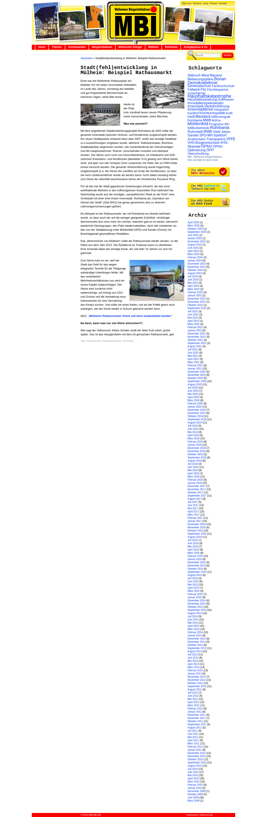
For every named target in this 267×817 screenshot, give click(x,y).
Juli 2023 (193, 276)
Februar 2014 (195, 632)
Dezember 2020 (197, 371)
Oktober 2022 (195, 305)
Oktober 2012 (195, 683)
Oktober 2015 (195, 568)
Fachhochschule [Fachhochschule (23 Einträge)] (223, 86)
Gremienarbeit (76, 47)
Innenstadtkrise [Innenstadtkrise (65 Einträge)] (200, 109)
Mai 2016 (193, 546)
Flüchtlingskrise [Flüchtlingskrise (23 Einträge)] (217, 89)
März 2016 (194, 552)
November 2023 (197, 266)
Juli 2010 (193, 768)
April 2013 (193, 664)
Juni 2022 (193, 314)
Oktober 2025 (195, 228)
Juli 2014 (193, 616)
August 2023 (195, 273)
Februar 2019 (195, 441)
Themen (57, 47)
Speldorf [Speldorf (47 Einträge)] (220, 135)
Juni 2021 (193, 352)
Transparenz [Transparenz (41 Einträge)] (216, 139)
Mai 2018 (193, 470)
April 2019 (193, 435)
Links (205, 3)
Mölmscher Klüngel (130, 47)
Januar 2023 (195, 295)
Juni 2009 (193, 797)
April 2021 (193, 359)
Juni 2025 (193, 235)
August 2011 (195, 727)
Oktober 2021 (195, 339)
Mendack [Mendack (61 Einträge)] (202, 116)
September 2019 (197, 419)
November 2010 (197, 756)
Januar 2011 (195, 749)
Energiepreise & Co (195, 47)
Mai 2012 (193, 699)
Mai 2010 (193, 775)
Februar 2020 (195, 403)
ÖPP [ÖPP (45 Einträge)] (210, 150)
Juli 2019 (193, 425)
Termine (197, 3)
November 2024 (197, 241)
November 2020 (197, 374)
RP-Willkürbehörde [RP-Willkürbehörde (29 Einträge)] (209, 126)
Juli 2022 (193, 311)
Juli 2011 (193, 730)
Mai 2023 (193, 282)
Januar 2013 (195, 673)
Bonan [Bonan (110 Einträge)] (220, 78)
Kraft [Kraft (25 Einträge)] (229, 113)
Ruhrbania (171, 47)
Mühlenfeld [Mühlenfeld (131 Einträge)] (198, 123)
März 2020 (194, 400)
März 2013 (194, 667)
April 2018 (193, 473)
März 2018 (194, 476)
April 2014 (193, 625)
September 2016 (197, 533)
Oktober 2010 (195, 759)
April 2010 (193, 778)
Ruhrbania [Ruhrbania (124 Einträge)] (219, 127)
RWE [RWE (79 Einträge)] (208, 131)
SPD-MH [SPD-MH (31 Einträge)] (206, 135)
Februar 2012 (195, 708)
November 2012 (197, 679)
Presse (213, 3)
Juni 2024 (193, 247)
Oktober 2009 (195, 794)
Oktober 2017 (195, 492)
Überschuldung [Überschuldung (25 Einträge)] (198, 153)
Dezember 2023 (197, 263)
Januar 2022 (195, 330)
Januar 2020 (195, 406)
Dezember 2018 (197, 448)
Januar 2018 (195, 482)
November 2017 (197, 489)
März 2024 (194, 254)
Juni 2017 (193, 505)
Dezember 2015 (197, 562)
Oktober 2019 (195, 416)
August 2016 (195, 536)
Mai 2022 (193, 317)
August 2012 (195, 689)
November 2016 (197, 527)
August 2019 (195, 422)
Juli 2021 (193, 349)
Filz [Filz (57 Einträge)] (203, 89)
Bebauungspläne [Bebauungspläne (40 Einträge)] (200, 79)
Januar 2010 (195, 787)
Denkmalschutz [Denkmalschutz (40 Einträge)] (199, 86)
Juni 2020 (193, 390)
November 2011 (197, 718)
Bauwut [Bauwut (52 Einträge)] (216, 75)
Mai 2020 (193, 394)
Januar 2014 (195, 635)
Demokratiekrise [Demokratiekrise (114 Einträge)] (202, 82)
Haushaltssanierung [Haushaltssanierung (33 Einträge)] (202, 99)
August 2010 (195, 765)
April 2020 (193, 397)
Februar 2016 (195, 556)
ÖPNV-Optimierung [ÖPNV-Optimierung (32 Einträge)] (205, 148)
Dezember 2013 (197, 638)
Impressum (192, 815)
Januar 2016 (195, 559)
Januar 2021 (195, 368)
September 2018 (197, 457)
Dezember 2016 (197, 524)
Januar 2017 (195, 521)
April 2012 (193, 702)
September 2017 (197, 495)
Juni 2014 (193, 619)
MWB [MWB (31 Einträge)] (207, 120)
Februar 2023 (195, 292)
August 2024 (195, 244)
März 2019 (194, 438)
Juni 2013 (193, 657)
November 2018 (197, 451)
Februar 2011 (195, 746)
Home (41, 47)
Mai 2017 (193, 508)
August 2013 (195, 651)
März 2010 (194, 781)
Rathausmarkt (94, 341)
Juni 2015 (193, 581)
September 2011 (197, 724)
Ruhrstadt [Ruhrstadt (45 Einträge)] (195, 132)
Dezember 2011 (197, 714)
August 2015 (195, 575)
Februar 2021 (195, 365)
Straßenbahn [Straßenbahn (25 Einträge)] (197, 139)
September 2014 (197, 610)
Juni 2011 (193, 733)
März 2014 (194, 629)
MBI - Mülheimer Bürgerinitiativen (205, 156)
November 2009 (197, 791)
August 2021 (195, 346)
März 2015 (194, 591)
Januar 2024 (195, 260)
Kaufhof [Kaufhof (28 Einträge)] (193, 113)
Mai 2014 (193, 622)
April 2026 (193, 222)
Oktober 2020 (195, 378)
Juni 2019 (193, 428)
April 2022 (193, 320)
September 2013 (197, 648)
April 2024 (193, 251)
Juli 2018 (193, 463)
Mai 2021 (193, 355)
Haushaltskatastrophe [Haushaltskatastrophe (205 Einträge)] (209, 96)
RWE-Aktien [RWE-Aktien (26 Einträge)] (222, 131)
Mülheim (153, 47)
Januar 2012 (195, 711)
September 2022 (197, 308)
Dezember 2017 (197, 486)
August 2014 (195, 613)
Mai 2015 (193, 584)
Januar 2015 (195, 597)
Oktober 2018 (195, 454)
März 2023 (194, 289)
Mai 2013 (193, 660)
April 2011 (193, 740)
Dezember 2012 (197, 676)
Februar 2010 (195, 784)
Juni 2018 (193, 467)
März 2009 (194, 800)
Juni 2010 (193, 772)
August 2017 (195, 498)
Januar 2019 (195, 444)
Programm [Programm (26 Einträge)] (216, 124)
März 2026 (194, 225)
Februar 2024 (195, 257)
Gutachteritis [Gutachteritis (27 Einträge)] (197, 93)
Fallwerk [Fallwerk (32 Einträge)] (194, 89)
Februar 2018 (195, 479)
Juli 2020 (193, 387)
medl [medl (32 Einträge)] (191, 116)
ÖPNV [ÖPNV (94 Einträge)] (206, 146)
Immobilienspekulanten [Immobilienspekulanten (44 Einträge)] (206, 103)
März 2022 (194, 324)
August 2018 (195, 460)
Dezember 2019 (197, 409)
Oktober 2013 (195, 645)
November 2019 (197, 413)
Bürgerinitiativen (102, 47)
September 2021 (197, 343)
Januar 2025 (195, 238)
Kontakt (223, 3)
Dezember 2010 (197, 753)
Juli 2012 (193, 692)
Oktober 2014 (195, 606)
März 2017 (194, 514)
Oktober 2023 (195, 270)
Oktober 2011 (195, 721)
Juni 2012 (193, 695)
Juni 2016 (193, 543)
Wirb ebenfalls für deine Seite (203, 160)
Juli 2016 (193, 540)
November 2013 (197, 641)
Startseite (86, 58)
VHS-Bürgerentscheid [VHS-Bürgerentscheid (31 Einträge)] (204, 142)
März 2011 (194, 743)
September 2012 (197, 686)
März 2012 (194, 705)
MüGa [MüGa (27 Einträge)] (216, 120)
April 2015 (193, 587)
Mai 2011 (193, 737)
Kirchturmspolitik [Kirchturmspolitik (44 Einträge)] (212, 113)
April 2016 (193, 549)
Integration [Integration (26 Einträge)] (221, 109)
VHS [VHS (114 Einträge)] (231, 138)
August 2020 (195, 384)
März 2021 (194, 362)
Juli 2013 (193, 654)
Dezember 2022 (197, 298)
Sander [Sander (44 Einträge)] (193, 135)
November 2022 (197, 301)
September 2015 (197, 571)
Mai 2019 (193, 432)
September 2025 (197, 231)
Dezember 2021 (197, 333)
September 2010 (197, 762)
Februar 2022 (195, 327)
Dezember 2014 (197, 600)
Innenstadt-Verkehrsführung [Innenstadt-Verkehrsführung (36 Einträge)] (208, 106)
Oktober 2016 (195, 530)
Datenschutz (206, 815)
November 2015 (197, 565)
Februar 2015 (195, 594)
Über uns (186, 3)
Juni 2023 (193, 279)
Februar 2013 (195, 670)
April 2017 (193, 511)
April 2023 (193, 285)
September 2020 (197, 381)
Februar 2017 (195, 517)
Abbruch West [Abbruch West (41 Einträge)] (198, 75)
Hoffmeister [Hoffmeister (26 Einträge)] (226, 99)
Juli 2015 (193, 578)
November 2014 (197, 603)
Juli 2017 (193, 502)
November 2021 (197, 336)
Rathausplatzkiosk (112, 341)
